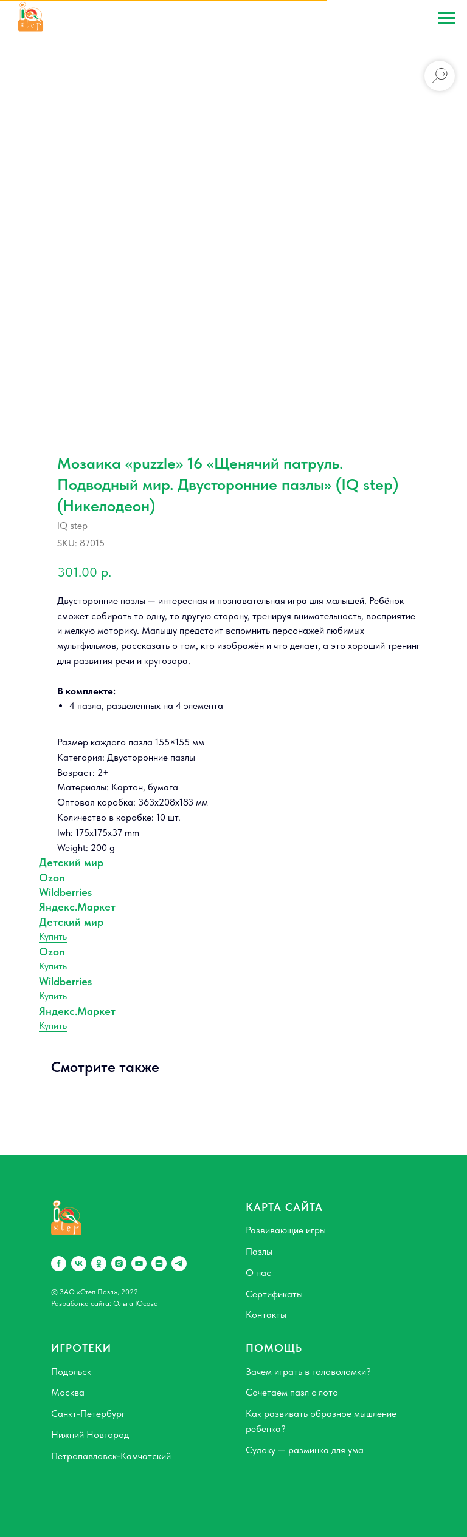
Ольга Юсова (135, 1303)
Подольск (71, 1371)
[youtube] (139, 1263)
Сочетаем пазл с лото (292, 1392)
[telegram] (179, 1263)
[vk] (78, 1263)
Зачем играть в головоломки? (308, 1371)
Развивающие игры (286, 1230)
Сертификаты (274, 1294)
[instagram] (118, 1263)
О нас (258, 1272)
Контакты (266, 1314)
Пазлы (259, 1251)
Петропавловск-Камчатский (111, 1456)
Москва (68, 1392)
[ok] (98, 1263)
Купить (53, 936)
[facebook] (58, 1263)
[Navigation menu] (446, 18)
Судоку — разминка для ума (305, 1450)
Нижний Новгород (90, 1434)
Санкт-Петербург (88, 1413)
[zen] (159, 1263)
